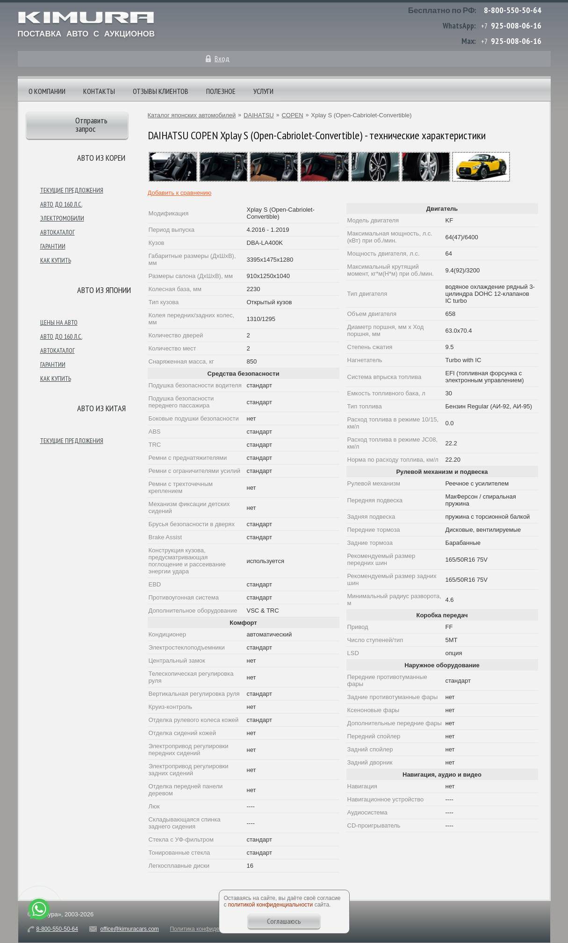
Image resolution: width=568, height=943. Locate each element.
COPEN (292, 115)
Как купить (55, 260)
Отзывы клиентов (160, 91)
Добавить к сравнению (180, 192)
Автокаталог (57, 232)
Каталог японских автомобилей (192, 115)
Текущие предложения (71, 190)
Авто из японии (104, 290)
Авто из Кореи (101, 157)
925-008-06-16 (516, 25)
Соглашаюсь (284, 921)
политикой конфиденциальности (270, 904)
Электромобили (62, 218)
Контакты (99, 91)
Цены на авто (59, 322)
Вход (222, 58)
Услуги (263, 91)
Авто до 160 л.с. (61, 204)
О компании (47, 91)
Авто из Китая (101, 408)
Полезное (221, 91)
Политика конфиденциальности (211, 929)
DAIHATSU (259, 115)
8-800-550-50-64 (512, 10)
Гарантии (52, 246)
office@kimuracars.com (130, 929)
